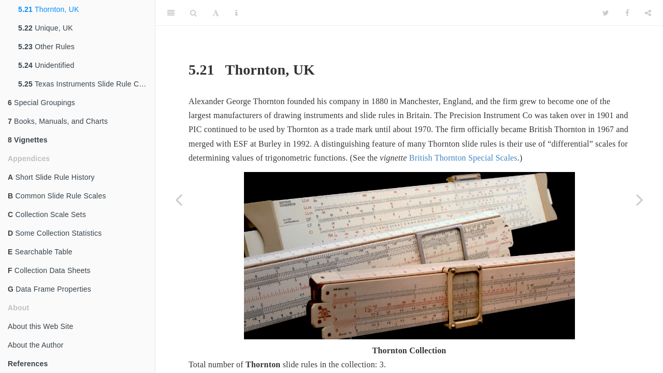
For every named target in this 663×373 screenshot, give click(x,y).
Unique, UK (45, 28)
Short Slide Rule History (51, 177)
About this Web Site (41, 326)
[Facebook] (627, 13)
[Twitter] (606, 13)
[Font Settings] (216, 13)
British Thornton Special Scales (463, 157)
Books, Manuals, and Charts (58, 121)
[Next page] (639, 199)
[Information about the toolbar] (236, 13)
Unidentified (46, 65)
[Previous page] (178, 199)
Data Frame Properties (49, 289)
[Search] (193, 13)
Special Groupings (41, 102)
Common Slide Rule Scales (57, 196)
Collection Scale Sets (47, 214)
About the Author (36, 345)
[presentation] (422, 366)
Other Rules (46, 46)
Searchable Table (40, 252)
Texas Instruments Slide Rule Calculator (86, 84)
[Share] (648, 13)
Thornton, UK (48, 9)
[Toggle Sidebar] (171, 13)
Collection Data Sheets (49, 270)
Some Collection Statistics (55, 233)
